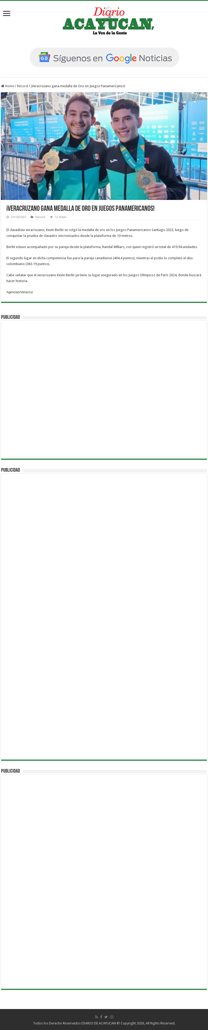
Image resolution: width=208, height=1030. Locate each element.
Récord (22, 86)
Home (7, 86)
